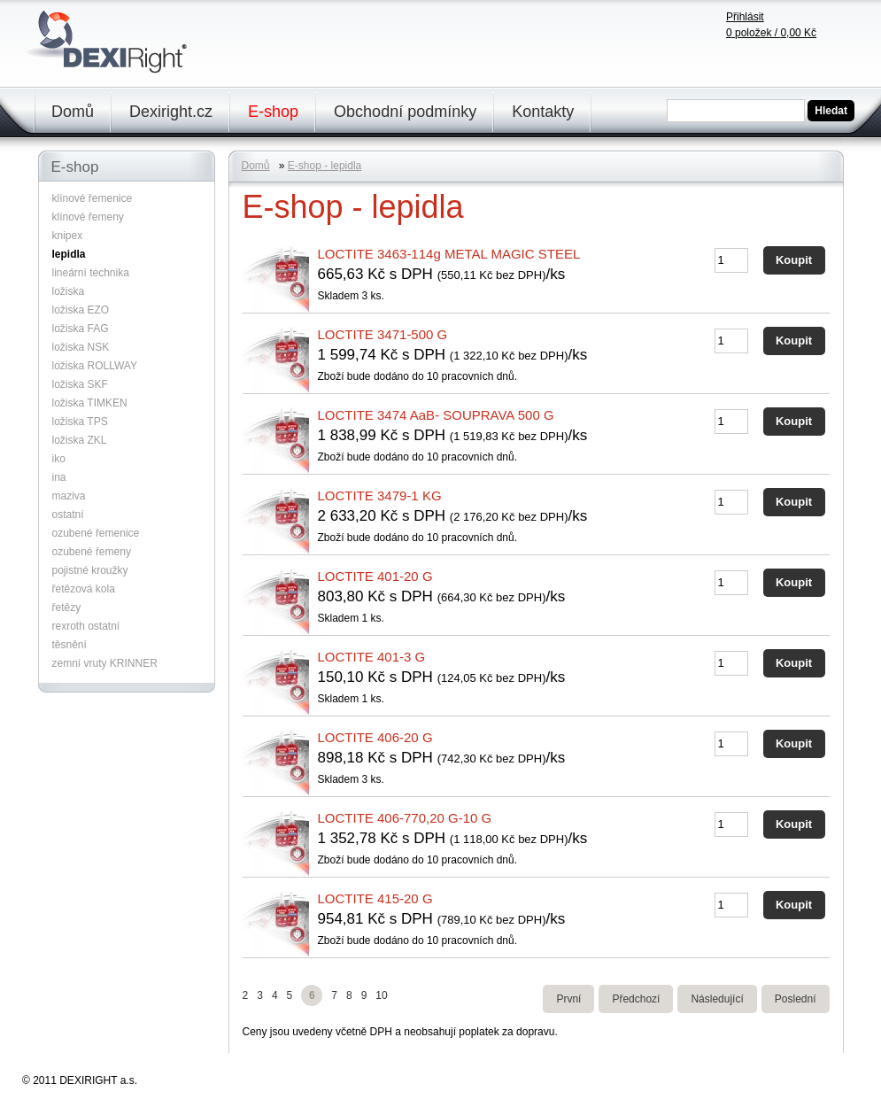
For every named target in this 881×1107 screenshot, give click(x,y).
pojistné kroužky (90, 570)
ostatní (68, 514)
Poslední (795, 999)
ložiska (68, 291)
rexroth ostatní (86, 626)
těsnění (69, 645)
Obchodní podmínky (405, 111)
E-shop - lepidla (324, 165)
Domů (72, 111)
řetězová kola (83, 589)
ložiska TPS (80, 421)
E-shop (273, 111)
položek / (771, 33)
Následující (717, 999)
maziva (69, 496)
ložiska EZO (81, 310)
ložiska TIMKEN (90, 403)
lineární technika (90, 273)
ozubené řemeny (91, 552)
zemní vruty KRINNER (105, 663)
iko (59, 459)
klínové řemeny (88, 217)
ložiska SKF (80, 384)
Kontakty (543, 111)
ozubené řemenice (96, 533)
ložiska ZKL (79, 440)
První (568, 999)
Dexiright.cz (171, 111)
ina (59, 477)
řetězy (66, 607)
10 (381, 995)
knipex (67, 235)
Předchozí (636, 999)
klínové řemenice (92, 198)
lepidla (69, 254)
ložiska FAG (80, 328)
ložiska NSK (81, 347)
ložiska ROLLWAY (94, 366)
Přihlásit (745, 17)
